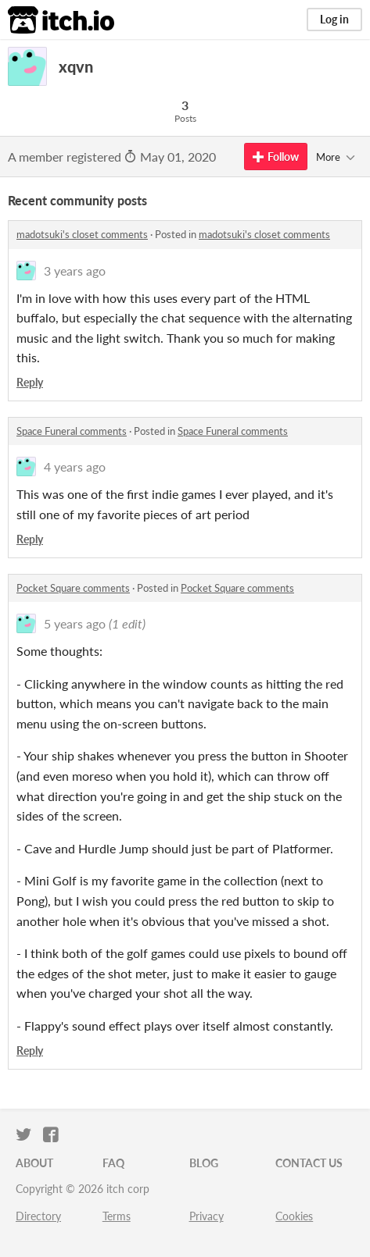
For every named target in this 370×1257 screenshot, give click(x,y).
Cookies (294, 1216)
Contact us (309, 1163)
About (34, 1163)
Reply (29, 382)
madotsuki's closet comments (82, 234)
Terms (116, 1216)
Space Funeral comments (71, 431)
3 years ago (75, 270)
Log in (334, 19)
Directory (38, 1216)
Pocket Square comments (73, 588)
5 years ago (75, 623)
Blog (203, 1163)
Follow (276, 156)
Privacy (206, 1216)
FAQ (113, 1163)
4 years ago (75, 466)
